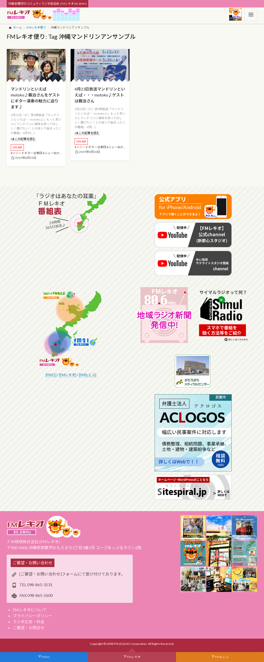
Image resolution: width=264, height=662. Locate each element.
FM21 (46, 657)
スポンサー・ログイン (242, 3)
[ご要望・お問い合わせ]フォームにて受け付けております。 (72, 574)
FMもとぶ (221, 657)
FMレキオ (133, 657)
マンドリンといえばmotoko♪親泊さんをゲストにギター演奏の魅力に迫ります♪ (35, 98)
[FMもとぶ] (87, 375)
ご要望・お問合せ (28, 627)
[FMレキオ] (67, 375)
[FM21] (51, 375)
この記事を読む (23, 139)
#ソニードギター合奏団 (26, 153)
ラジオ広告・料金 (28, 621)
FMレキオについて (30, 609)
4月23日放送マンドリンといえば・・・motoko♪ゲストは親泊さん (100, 95)
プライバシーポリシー (32, 615)
